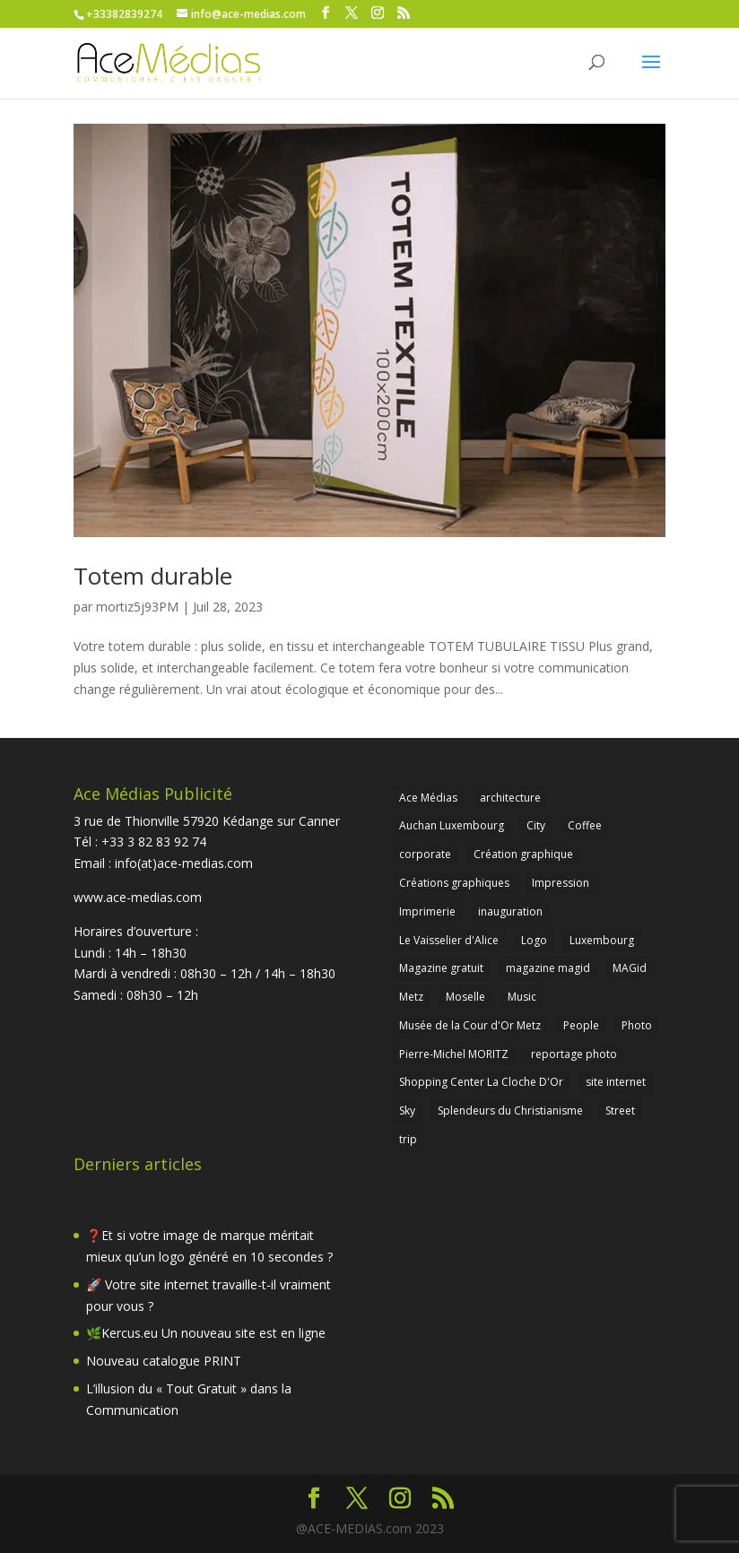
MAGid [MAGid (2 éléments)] (630, 968)
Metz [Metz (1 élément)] (411, 996)
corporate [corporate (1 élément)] (425, 854)
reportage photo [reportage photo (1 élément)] (574, 1054)
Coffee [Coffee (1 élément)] (585, 825)
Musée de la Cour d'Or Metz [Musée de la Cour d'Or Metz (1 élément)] (470, 1025)
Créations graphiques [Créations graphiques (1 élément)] (454, 882)
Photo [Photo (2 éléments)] (637, 1025)
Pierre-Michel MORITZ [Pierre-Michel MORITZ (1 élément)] (454, 1054)
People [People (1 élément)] (581, 1025)
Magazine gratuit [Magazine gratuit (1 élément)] (441, 968)
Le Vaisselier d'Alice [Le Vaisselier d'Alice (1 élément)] (449, 940)
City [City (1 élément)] (535, 825)
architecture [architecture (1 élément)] (510, 797)
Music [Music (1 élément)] (522, 996)
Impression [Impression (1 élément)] (560, 882)
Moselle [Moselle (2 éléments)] (465, 996)
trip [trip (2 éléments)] (408, 1139)
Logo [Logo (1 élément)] (534, 940)
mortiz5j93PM (137, 606)
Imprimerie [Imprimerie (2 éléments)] (427, 911)
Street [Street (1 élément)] (620, 1110)
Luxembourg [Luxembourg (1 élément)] (601, 940)
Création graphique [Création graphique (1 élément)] (523, 854)
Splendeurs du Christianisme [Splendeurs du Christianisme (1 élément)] (510, 1110)
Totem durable (153, 576)
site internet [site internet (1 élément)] (616, 1081)
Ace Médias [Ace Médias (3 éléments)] (428, 797)
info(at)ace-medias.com (184, 863)
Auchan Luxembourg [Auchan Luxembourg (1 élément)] (451, 825)
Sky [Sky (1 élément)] (407, 1110)
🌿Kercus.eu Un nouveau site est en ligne (206, 1332)
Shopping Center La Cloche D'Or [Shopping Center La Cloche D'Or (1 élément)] (481, 1081)
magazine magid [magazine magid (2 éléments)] (548, 968)
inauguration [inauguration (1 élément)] (510, 911)
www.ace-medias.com (138, 897)
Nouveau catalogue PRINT (163, 1360)
